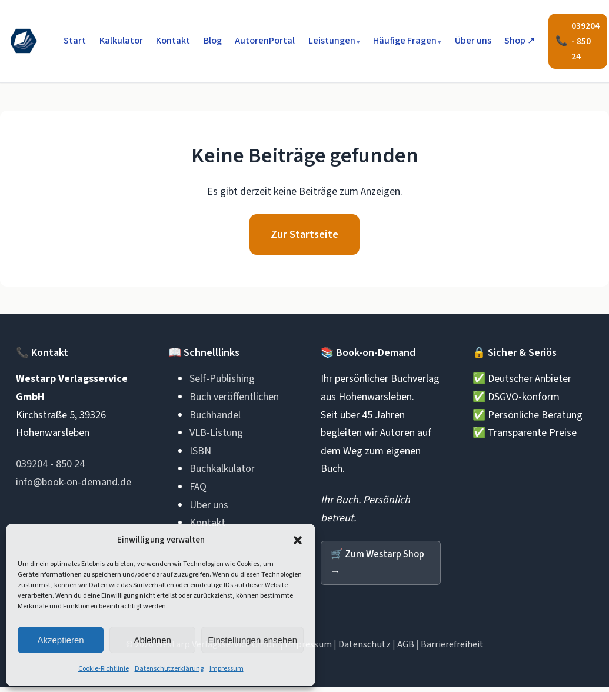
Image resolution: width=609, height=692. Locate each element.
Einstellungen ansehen (252, 640)
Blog (213, 41)
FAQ (198, 490)
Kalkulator (121, 41)
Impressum (226, 669)
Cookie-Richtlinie (103, 669)
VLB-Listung (216, 436)
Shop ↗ (519, 41)
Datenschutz (364, 649)
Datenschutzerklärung (169, 669)
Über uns (473, 41)
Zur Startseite (305, 236)
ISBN (200, 454)
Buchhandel (215, 418)
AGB (405, 649)
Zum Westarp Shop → (381, 567)
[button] (298, 540)
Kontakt (173, 41)
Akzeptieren (60, 640)
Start (75, 41)
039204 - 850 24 (50, 467)
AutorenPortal (265, 41)
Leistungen (331, 41)
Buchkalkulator (222, 472)
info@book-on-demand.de (73, 485)
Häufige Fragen (405, 41)
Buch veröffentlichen (234, 400)
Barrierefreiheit (452, 649)
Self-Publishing (222, 382)
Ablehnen (152, 640)
